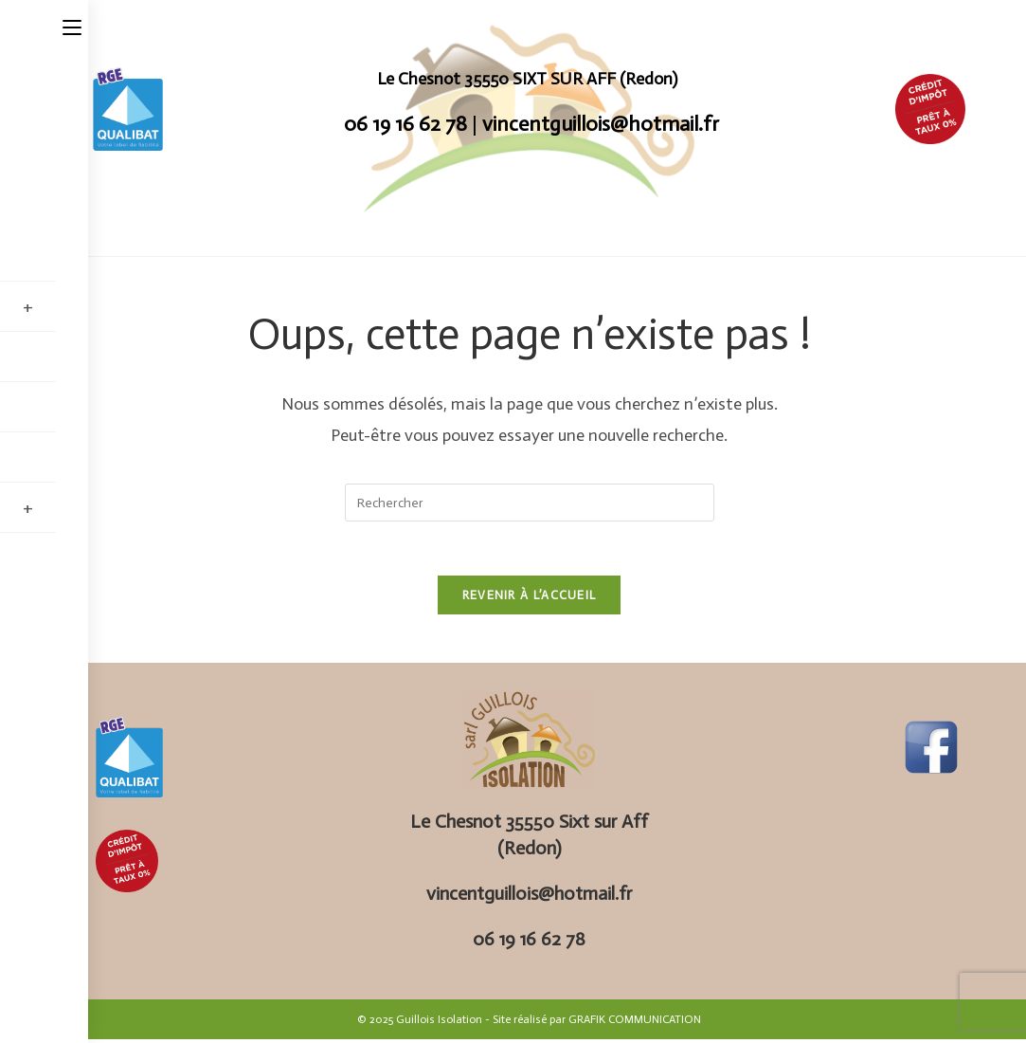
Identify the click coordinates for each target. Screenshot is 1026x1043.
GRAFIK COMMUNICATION (634, 1023)
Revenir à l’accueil (529, 599)
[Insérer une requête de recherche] (529, 503)
